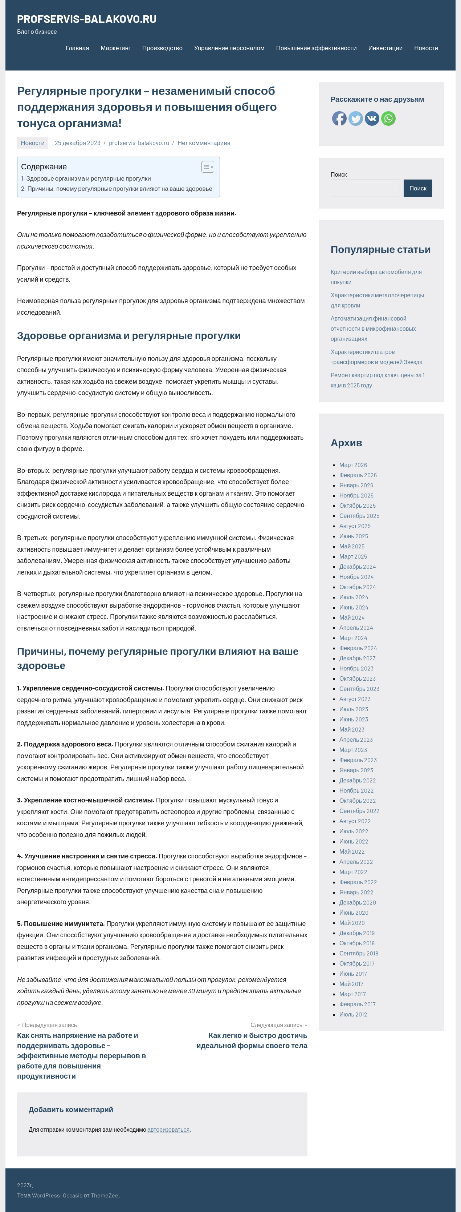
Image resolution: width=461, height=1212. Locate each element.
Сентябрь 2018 (358, 953)
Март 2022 (353, 871)
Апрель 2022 (356, 861)
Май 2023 (351, 729)
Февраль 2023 (358, 759)
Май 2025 (351, 546)
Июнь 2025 (353, 535)
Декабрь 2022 (357, 780)
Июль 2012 (353, 1014)
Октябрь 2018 (357, 942)
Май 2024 (352, 617)
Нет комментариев (204, 142)
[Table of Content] (207, 167)
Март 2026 (353, 464)
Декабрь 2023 (357, 658)
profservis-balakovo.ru (139, 142)
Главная (77, 47)
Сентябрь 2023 (359, 688)
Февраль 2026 (358, 474)
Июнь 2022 (353, 841)
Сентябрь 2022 (359, 810)
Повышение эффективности (316, 47)
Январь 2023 (356, 769)
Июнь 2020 (353, 912)
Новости (426, 47)
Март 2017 (352, 993)
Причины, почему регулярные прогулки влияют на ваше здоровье (119, 188)
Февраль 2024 (358, 647)
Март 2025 (353, 556)
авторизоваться (168, 1129)
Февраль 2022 (358, 881)
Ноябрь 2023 (356, 668)
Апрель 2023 (356, 739)
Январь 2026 (356, 485)
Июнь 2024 (353, 607)
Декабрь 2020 (357, 902)
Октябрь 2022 (357, 800)
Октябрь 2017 (357, 963)
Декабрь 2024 (357, 566)
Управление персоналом (229, 47)
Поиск (339, 174)
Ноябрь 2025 (356, 495)
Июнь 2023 (353, 719)
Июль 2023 (353, 708)
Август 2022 (355, 820)
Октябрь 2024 (357, 586)
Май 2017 (351, 983)
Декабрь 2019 (357, 932)
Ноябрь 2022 (356, 790)
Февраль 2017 (357, 1003)
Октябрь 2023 (357, 678)
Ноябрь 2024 (356, 576)
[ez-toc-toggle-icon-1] (204, 167)
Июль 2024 (353, 596)
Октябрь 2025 (357, 505)
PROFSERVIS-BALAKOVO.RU (90, 18)
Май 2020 (352, 922)
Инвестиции (385, 47)
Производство (162, 47)
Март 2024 (353, 637)
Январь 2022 (356, 892)
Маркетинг (116, 47)
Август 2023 (355, 698)
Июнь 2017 (353, 973)
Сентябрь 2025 (359, 515)
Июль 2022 (353, 831)
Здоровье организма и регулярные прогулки (88, 178)
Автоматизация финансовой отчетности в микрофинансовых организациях (373, 328)
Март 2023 (353, 749)
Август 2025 (355, 525)
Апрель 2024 (356, 627)
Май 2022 (352, 851)
